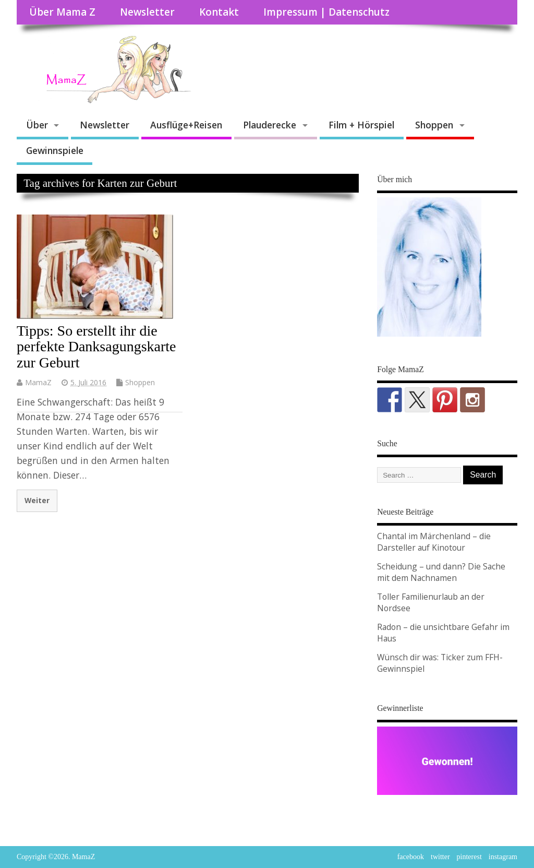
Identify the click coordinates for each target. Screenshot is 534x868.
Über (37, 124)
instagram (503, 857)
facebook (410, 857)
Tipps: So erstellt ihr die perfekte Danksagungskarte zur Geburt (96, 347)
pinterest (469, 857)
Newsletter (147, 12)
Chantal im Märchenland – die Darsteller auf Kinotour (434, 541)
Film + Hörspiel (361, 124)
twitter (440, 857)
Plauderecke (269, 124)
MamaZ (38, 382)
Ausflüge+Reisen (186, 124)
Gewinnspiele (54, 150)
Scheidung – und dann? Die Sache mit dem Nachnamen (441, 572)
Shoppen (434, 124)
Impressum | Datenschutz (326, 12)
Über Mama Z (62, 12)
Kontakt (219, 12)
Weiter (37, 500)
